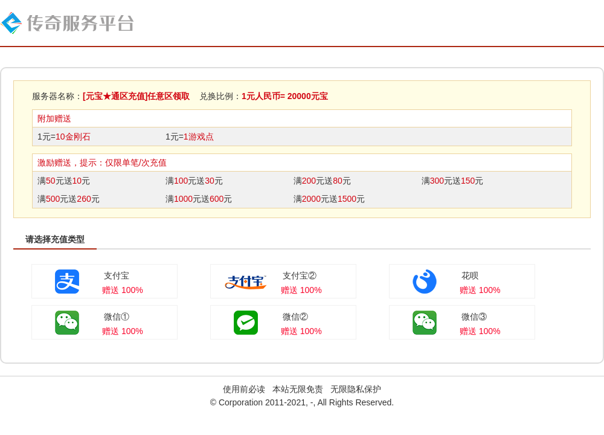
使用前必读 (244, 389)
